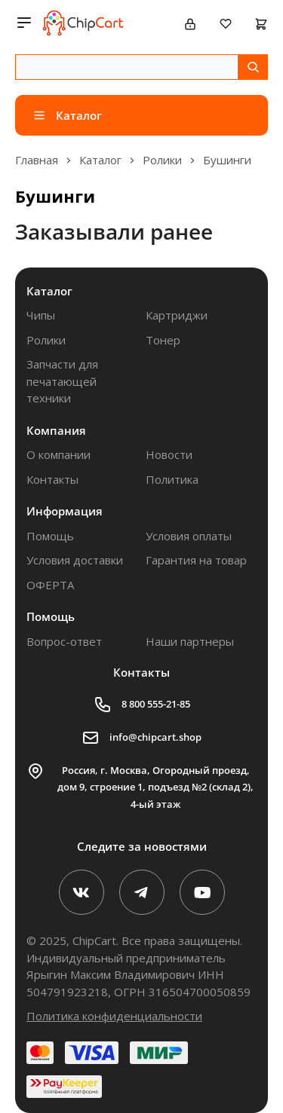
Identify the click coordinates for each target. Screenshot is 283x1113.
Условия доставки (74, 559)
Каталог (49, 290)
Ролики (46, 339)
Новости (169, 454)
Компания (56, 430)
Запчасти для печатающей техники (62, 380)
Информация (64, 510)
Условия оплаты (189, 535)
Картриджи (177, 315)
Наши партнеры (190, 641)
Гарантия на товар (196, 559)
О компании (58, 454)
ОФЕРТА (50, 584)
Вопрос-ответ (64, 641)
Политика (172, 479)
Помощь (50, 535)
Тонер (163, 339)
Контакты (52, 479)
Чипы (40, 315)
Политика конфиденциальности (114, 1015)
